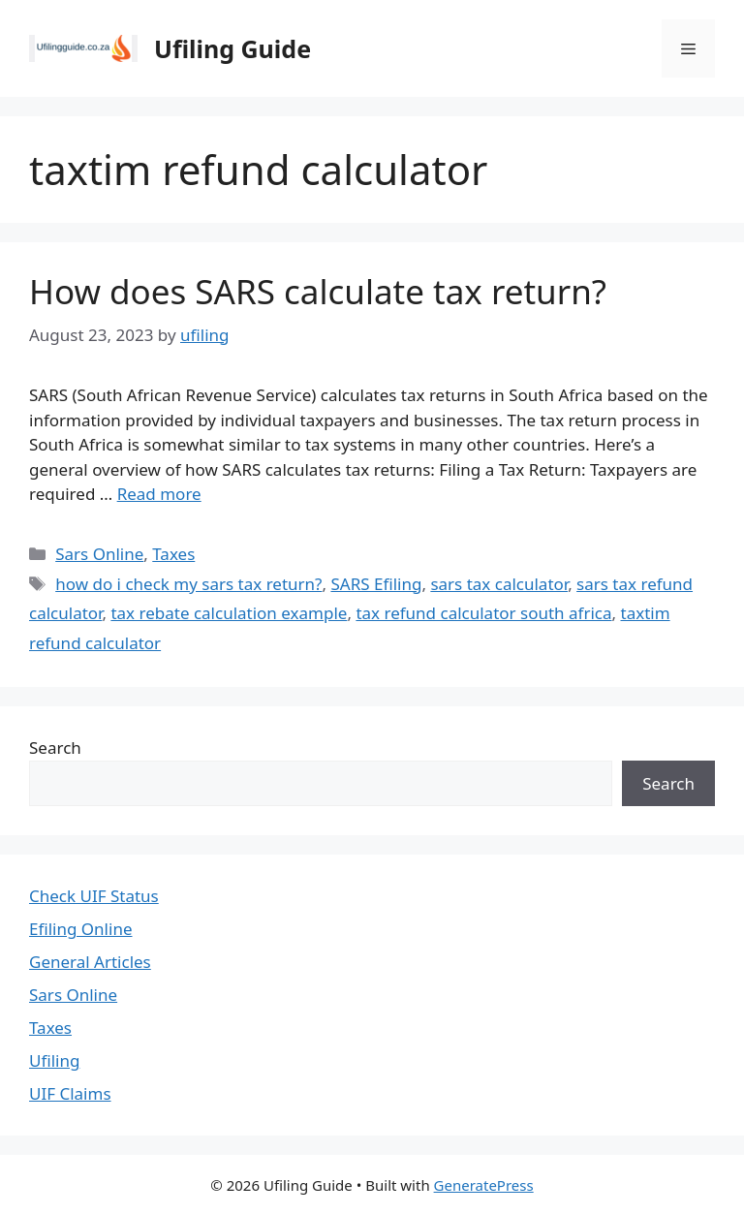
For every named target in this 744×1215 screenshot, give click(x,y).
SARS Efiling (375, 584)
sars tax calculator (499, 584)
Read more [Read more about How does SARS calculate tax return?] (159, 494)
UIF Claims (70, 1093)
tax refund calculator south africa (483, 613)
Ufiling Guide (232, 48)
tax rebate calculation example (228, 613)
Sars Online (99, 554)
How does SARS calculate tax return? (317, 291)
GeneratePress (484, 1185)
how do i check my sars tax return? (188, 584)
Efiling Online (81, 929)
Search (55, 747)
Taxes (173, 554)
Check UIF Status (94, 896)
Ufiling (54, 1060)
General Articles (90, 961)
